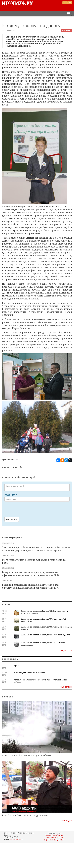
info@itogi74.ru (16, 839)
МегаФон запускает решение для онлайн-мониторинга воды (34, 561)
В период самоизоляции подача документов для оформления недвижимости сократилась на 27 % (30, 574)
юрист (16, 665)
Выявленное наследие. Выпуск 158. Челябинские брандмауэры (43, 643)
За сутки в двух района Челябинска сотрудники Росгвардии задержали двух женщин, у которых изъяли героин (36, 549)
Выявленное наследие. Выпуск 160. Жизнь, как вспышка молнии (46, 628)
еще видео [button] (66, 820)
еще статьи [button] (66, 650)
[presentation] (26, 509)
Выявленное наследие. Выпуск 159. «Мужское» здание (45, 634)
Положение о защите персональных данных (54, 838)
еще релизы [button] (66, 686)
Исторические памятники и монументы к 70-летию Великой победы (41, 680)
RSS (65, 3)
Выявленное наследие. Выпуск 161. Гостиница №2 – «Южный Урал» (44, 620)
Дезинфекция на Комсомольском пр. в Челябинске (26, 755)
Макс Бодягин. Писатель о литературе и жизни (25, 815)
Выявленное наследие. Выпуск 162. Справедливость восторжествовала (44, 612)
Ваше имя (10, 495)
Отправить (11, 519)
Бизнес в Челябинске (54, 835)
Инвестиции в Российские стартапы (30, 672)
